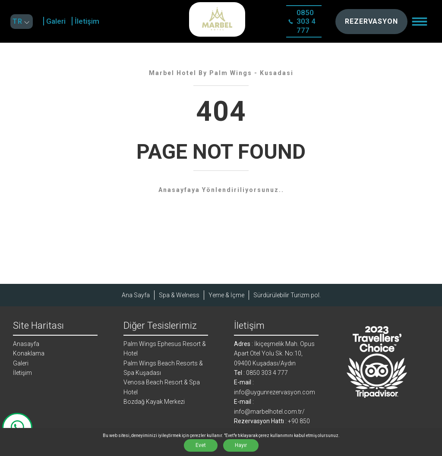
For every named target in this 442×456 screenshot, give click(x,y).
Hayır (241, 445)
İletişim (87, 21)
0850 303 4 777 (302, 21)
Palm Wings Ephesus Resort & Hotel (164, 348)
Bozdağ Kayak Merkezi (154, 401)
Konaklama (28, 353)
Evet (201, 445)
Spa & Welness (179, 295)
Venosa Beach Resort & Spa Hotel (161, 387)
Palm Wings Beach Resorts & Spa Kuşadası (163, 368)
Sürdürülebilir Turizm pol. (287, 295)
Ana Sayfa (136, 295)
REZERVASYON (371, 21)
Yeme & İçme (226, 295)
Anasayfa (26, 343)
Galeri (56, 21)
